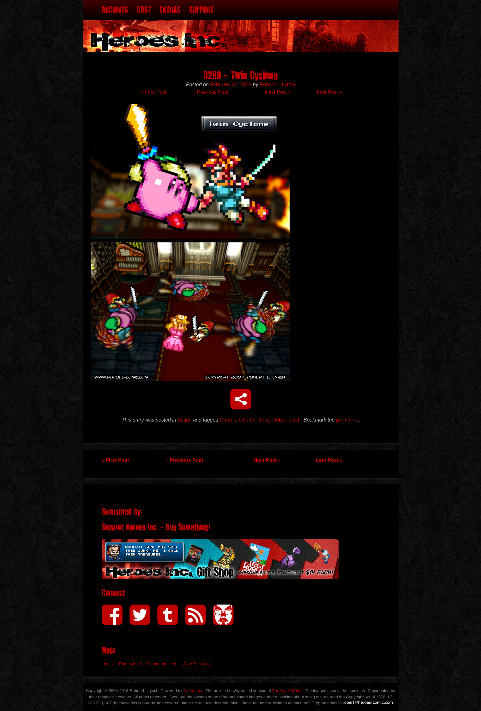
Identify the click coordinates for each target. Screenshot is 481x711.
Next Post (277, 92)
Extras (170, 10)
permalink (347, 419)
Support (201, 10)
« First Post (153, 92)
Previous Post (211, 92)
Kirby (264, 419)
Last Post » (329, 92)
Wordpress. (193, 690)
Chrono (228, 419)
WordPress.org (196, 663)
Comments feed (161, 663)
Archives (114, 10)
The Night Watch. (288, 690)
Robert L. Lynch (277, 84)
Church (247, 419)
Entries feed (130, 663)
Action (184, 419)
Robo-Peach (287, 419)
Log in (107, 663)
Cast (144, 10)
